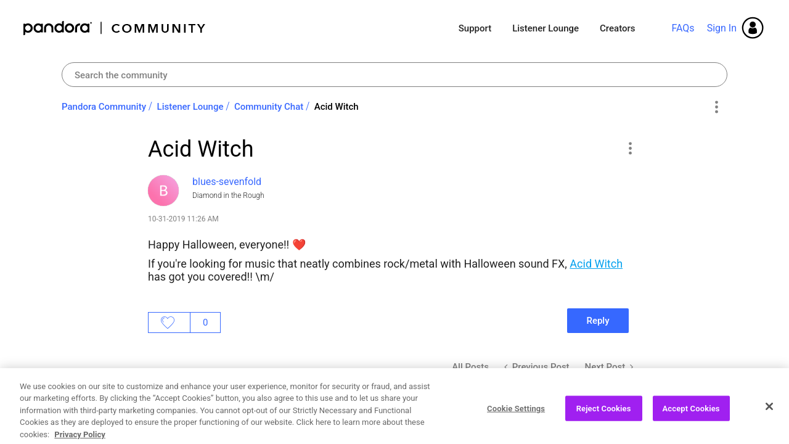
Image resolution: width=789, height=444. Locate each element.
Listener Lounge (545, 28)
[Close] (769, 417)
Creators (617, 28)
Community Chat (268, 106)
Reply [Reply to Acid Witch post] (597, 320)
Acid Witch (596, 263)
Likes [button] (169, 322)
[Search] (394, 74)
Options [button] (716, 107)
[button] (629, 148)
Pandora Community (115, 28)
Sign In (722, 28)
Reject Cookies (603, 419)
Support (475, 28)
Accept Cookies (691, 419)
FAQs (682, 28)
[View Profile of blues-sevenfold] (226, 181)
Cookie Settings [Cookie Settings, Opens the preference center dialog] (516, 419)
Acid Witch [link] (336, 106)
